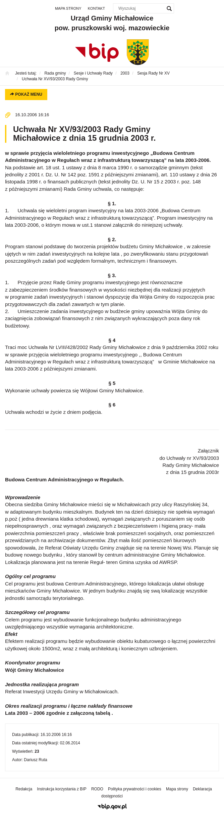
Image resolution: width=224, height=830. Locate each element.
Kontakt (96, 8)
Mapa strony (68, 8)
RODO (97, 789)
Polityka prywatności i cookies (134, 789)
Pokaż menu (26, 94)
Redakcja (23, 789)
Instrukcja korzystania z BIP (61, 789)
